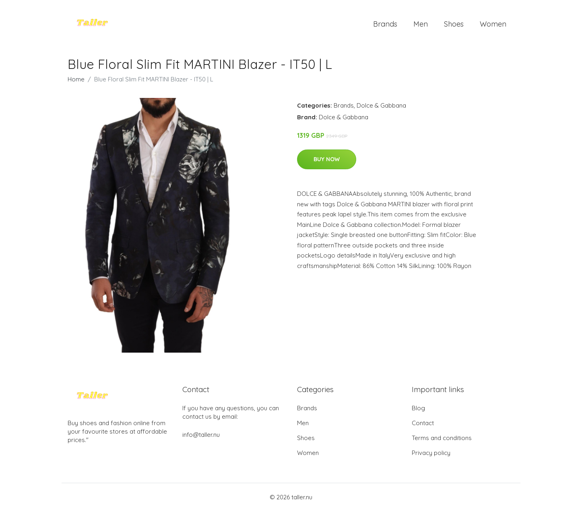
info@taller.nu (201, 434)
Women (493, 24)
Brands (385, 24)
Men (420, 24)
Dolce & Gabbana (381, 105)
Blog (418, 408)
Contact (423, 423)
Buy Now (327, 159)
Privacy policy (431, 453)
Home (76, 79)
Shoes (454, 24)
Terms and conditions (442, 438)
